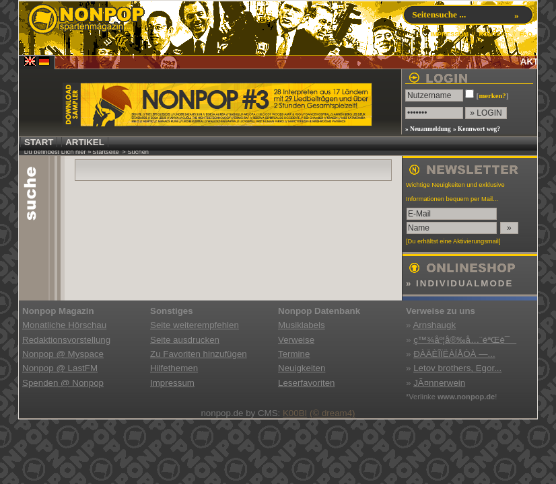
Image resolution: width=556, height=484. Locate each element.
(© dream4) (332, 413)
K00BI (295, 413)
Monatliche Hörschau (64, 325)
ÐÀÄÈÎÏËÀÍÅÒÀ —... (454, 354)
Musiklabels (301, 325)
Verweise (296, 340)
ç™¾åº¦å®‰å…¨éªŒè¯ (464, 340)
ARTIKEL (84, 142)
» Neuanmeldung (428, 129)
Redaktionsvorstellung (66, 340)
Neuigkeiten (301, 368)
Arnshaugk (434, 325)
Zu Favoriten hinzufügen (198, 354)
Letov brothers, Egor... (457, 368)
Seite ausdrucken (184, 340)
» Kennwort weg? (476, 129)
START (38, 142)
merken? (492, 95)
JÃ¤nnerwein (439, 383)
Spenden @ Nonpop (63, 383)
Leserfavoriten (306, 383)
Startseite (105, 152)
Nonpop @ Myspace (63, 354)
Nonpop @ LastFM (60, 368)
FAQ (526, 34)
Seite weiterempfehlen (194, 325)
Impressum (172, 383)
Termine (294, 354)
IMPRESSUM (449, 34)
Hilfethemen (174, 368)
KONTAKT (494, 34)
